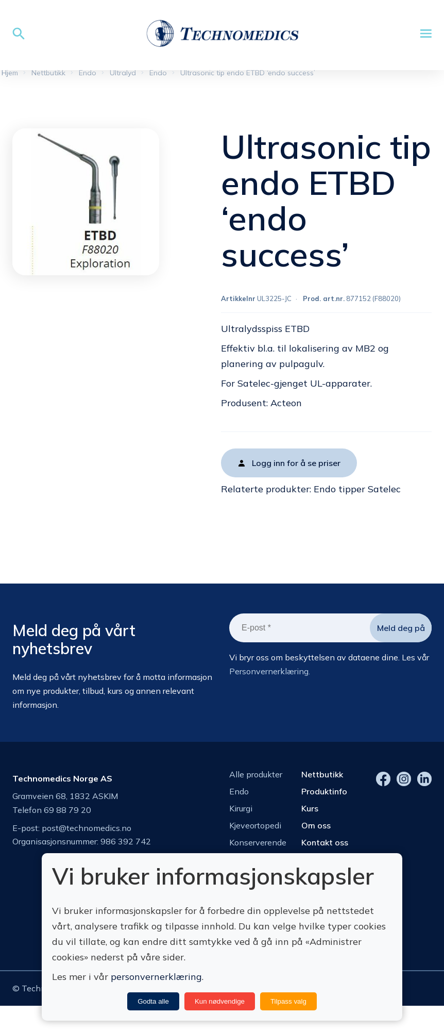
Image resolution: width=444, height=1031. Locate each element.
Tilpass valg (288, 1001)
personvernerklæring (156, 977)
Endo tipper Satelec (357, 493)
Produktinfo (324, 795)
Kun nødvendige (220, 1001)
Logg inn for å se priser (296, 467)
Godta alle (153, 1001)
